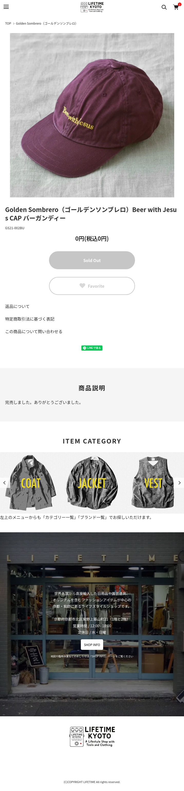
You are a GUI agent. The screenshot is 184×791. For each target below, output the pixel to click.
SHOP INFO (92, 644)
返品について (17, 306)
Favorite (92, 286)
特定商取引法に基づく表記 (29, 319)
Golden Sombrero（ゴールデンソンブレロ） (47, 23)
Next (179, 483)
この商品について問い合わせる (34, 331)
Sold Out (92, 260)
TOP (8, 23)
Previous (5, 483)
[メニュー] (6, 7)
